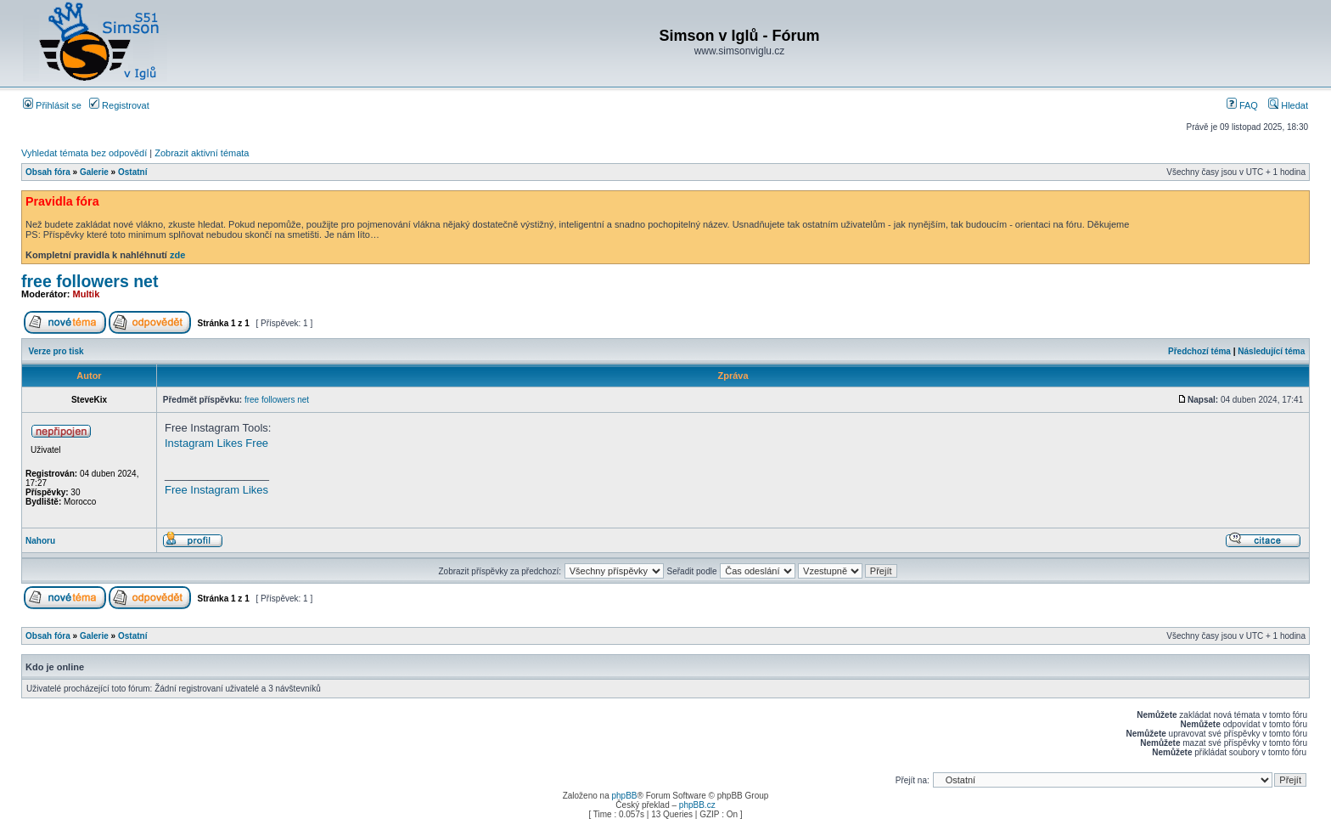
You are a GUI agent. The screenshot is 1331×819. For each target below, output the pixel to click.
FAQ (1242, 105)
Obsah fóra (47, 172)
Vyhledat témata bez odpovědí (84, 153)
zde (177, 255)
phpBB (624, 795)
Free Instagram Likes (216, 489)
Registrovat (119, 105)
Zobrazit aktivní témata (201, 153)
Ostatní (132, 172)
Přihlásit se (52, 105)
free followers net (89, 281)
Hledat (1288, 105)
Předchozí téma (1199, 351)
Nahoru (40, 540)
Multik (86, 294)
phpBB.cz (697, 805)
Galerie (94, 172)
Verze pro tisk (56, 351)
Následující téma (1271, 351)
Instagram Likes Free (216, 443)
